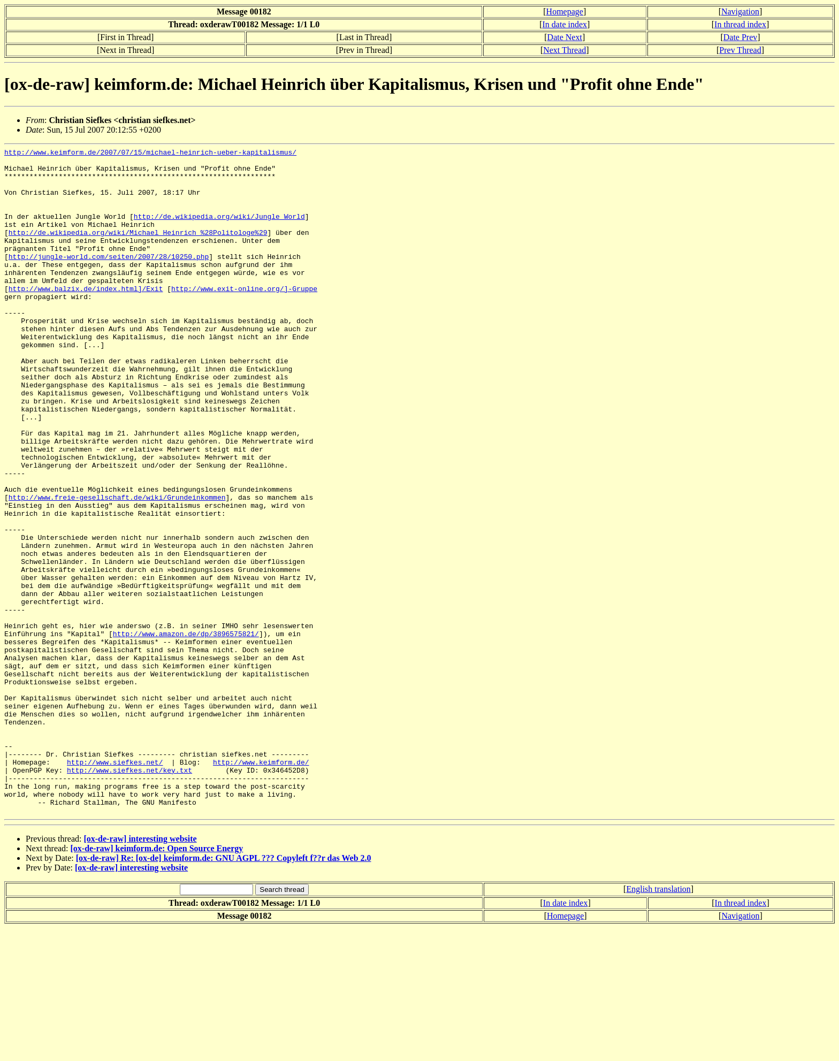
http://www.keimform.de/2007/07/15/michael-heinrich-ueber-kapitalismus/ (150, 153)
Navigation (740, 11)
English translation (658, 1022)
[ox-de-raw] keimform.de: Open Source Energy (157, 981)
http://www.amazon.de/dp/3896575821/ (186, 731)
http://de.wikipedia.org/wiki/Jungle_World (219, 230)
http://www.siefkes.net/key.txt (129, 895)
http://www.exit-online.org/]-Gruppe (244, 317)
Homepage (564, 11)
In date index (565, 24)
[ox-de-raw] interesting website (139, 971)
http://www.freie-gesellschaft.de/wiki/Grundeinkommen (117, 568)
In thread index (740, 24)
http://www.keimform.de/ (261, 885)
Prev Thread (740, 50)
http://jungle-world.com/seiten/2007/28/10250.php (109, 279)
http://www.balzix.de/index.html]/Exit (86, 317)
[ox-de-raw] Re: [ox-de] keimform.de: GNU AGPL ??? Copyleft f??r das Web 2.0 (223, 991)
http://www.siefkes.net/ (115, 885)
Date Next (564, 37)
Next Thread (564, 50)
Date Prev (740, 37)
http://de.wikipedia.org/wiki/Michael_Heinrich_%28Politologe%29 (138, 250)
